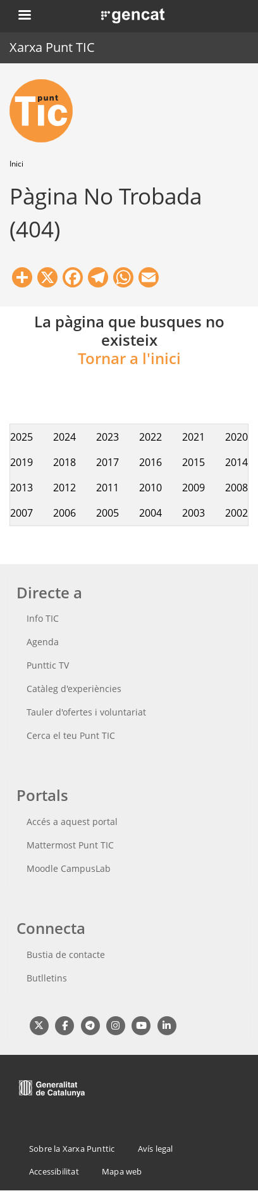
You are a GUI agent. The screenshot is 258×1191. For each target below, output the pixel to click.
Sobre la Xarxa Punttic (71, 1148)
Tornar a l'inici (129, 358)
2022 (150, 437)
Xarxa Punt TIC (52, 47)
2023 (107, 437)
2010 (150, 488)
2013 (21, 488)
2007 (21, 513)
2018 (64, 462)
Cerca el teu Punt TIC (71, 735)
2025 (21, 437)
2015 (193, 462)
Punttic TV (48, 665)
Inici (16, 163)
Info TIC (43, 618)
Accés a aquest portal (72, 822)
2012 (64, 488)
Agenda (43, 642)
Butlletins (47, 978)
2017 (107, 462)
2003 (193, 513)
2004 (150, 513)
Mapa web (122, 1171)
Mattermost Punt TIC (70, 845)
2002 (236, 513)
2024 (64, 437)
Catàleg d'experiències (74, 689)
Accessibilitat (54, 1171)
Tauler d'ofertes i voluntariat (86, 712)
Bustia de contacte (66, 954)
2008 (236, 488)
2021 (193, 437)
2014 (236, 462)
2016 (150, 462)
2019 (21, 462)
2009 (193, 488)
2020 (236, 437)
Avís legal (155, 1148)
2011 (107, 488)
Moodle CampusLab (69, 868)
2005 (107, 513)
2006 (64, 513)
